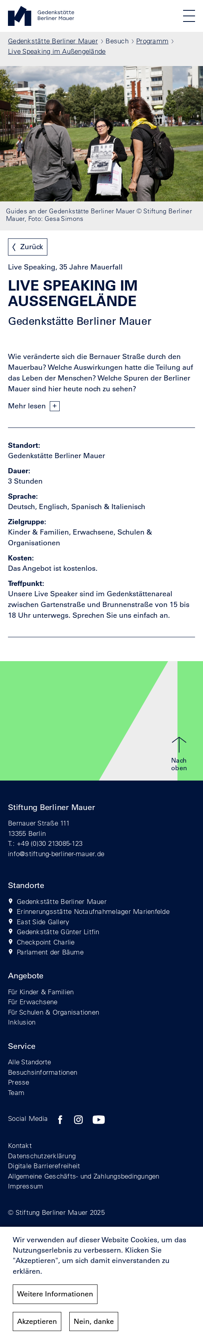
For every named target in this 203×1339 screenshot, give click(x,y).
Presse (18, 1082)
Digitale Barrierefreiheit (44, 1165)
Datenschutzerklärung (42, 1156)
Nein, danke (94, 1321)
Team (16, 1092)
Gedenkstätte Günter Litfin (58, 931)
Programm (152, 41)
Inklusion (21, 1022)
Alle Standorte (29, 1062)
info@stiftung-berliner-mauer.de (56, 853)
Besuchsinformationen (42, 1072)
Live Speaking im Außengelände (57, 51)
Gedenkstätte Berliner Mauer (53, 41)
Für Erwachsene (33, 1001)
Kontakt (20, 1145)
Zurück (31, 246)
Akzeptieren (37, 1321)
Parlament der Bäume (50, 952)
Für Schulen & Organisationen (53, 1012)
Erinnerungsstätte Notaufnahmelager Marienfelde (93, 911)
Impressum (25, 1186)
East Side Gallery (43, 921)
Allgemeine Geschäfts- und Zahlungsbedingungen (84, 1176)
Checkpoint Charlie (46, 942)
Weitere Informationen (55, 1294)
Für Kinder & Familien (41, 992)
